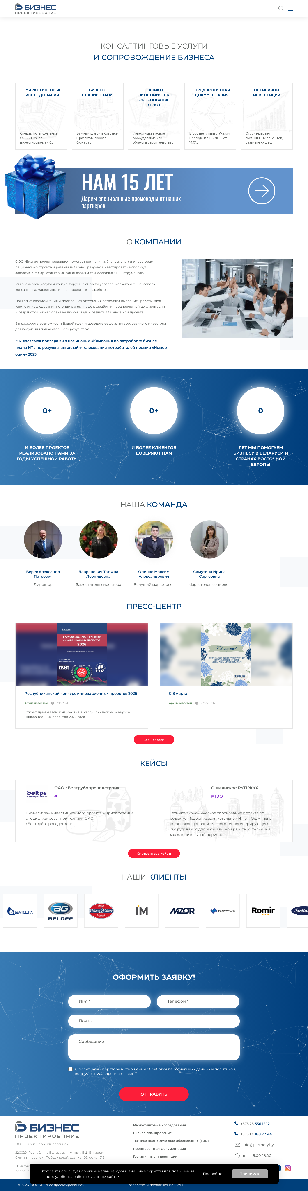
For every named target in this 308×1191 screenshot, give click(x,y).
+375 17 (256, 1134)
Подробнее (214, 1174)
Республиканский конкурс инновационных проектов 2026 (81, 693)
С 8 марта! (178, 693)
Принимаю (249, 1174)
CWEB (179, 1185)
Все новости (153, 740)
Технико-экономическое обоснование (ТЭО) (171, 1141)
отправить (153, 1094)
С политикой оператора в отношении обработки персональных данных (142, 1069)
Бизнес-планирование (152, 1133)
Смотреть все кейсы (154, 853)
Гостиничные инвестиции (155, 1157)
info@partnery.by (258, 1145)
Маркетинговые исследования (159, 1125)
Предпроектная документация (159, 1149)
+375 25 (255, 1124)
